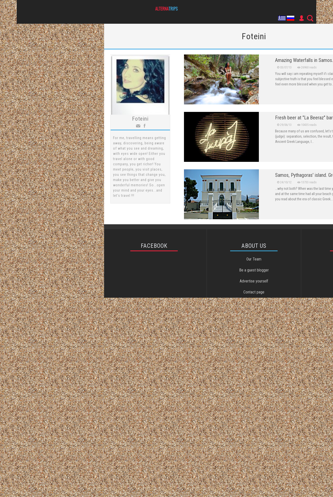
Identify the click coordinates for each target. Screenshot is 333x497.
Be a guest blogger (254, 270)
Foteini (140, 119)
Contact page (253, 292)
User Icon (301, 18)
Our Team (253, 259)
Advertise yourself (254, 281)
